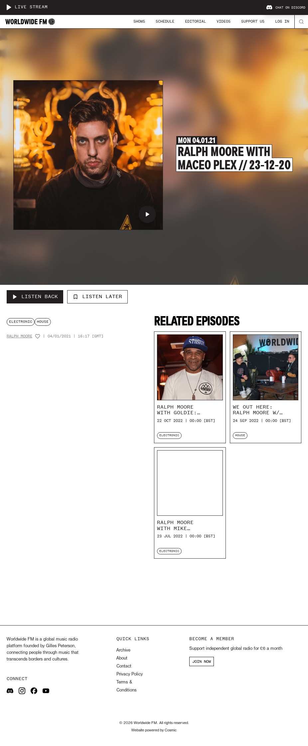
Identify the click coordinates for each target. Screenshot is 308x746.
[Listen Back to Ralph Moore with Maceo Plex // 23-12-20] (35, 296)
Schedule (165, 21)
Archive (123, 650)
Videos (224, 21)
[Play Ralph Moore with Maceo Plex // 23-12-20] (147, 214)
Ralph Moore (19, 336)
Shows (139, 21)
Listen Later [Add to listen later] (97, 296)
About (121, 658)
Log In (282, 21)
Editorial (195, 21)
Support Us (252, 21)
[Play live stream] (8, 7)
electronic (20, 321)
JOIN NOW (201, 661)
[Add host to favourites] (37, 336)
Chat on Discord (285, 7)
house (43, 321)
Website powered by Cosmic (154, 730)
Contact (123, 666)
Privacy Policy (129, 674)
